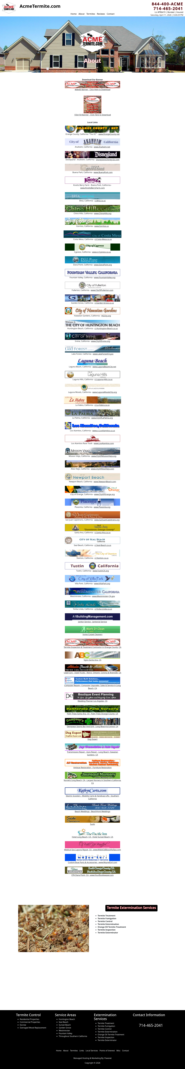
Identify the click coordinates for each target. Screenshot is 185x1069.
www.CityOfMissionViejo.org (103, 456)
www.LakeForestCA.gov (103, 354)
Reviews (101, 13)
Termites (90, 13)
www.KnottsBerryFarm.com (92, 188)
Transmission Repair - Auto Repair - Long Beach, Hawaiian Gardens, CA (92, 751)
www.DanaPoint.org (103, 264)
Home (74, 13)
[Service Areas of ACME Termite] (92, 987)
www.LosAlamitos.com (104, 443)
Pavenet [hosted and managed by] (108, 1058)
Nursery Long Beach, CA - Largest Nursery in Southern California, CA (92, 779)
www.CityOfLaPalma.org (102, 418)
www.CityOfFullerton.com (102, 290)
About (81, 13)
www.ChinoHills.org (102, 213)
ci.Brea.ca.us (100, 200)
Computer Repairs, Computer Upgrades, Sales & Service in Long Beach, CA (92, 684)
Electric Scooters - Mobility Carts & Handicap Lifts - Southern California (92, 794)
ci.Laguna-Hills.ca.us (103, 379)
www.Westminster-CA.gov (103, 596)
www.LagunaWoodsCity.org (104, 392)
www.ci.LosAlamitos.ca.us (103, 430)
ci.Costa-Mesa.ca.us (103, 239)
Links (81, 1050)
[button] (9, 8)
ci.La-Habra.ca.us (102, 405)
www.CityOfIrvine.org (100, 341)
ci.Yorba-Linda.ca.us (103, 609)
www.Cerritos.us (101, 226)
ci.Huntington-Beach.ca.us (106, 328)
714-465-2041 (151, 1025)
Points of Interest (107, 1050)
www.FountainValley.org (104, 277)
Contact (110, 13)
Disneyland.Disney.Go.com (107, 159)
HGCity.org (106, 315)
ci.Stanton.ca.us (102, 558)
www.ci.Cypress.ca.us (101, 252)
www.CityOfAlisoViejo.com (102, 469)
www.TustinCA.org (101, 570)
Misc (118, 1050)
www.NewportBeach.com (105, 481)
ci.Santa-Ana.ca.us (103, 532)
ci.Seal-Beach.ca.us (103, 545)
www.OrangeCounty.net (109, 134)
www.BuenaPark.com (103, 172)
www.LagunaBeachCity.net (104, 366)
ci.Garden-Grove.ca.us (104, 303)
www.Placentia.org (102, 507)
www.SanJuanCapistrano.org (107, 520)
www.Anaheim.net (102, 147)
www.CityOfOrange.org (104, 494)
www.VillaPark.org (102, 583)
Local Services (92, 1050)
